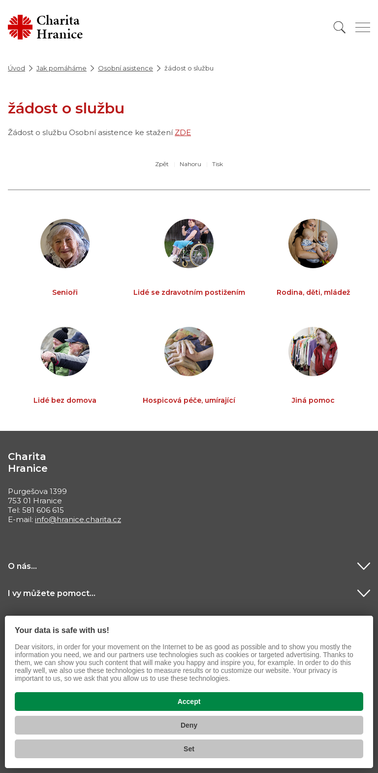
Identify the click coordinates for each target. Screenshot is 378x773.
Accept (189, 701)
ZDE (183, 132)
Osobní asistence (125, 68)
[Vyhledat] (339, 27)
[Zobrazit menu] (362, 27)
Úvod (16, 68)
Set (189, 749)
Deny (189, 725)
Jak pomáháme (61, 68)
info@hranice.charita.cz (78, 519)
